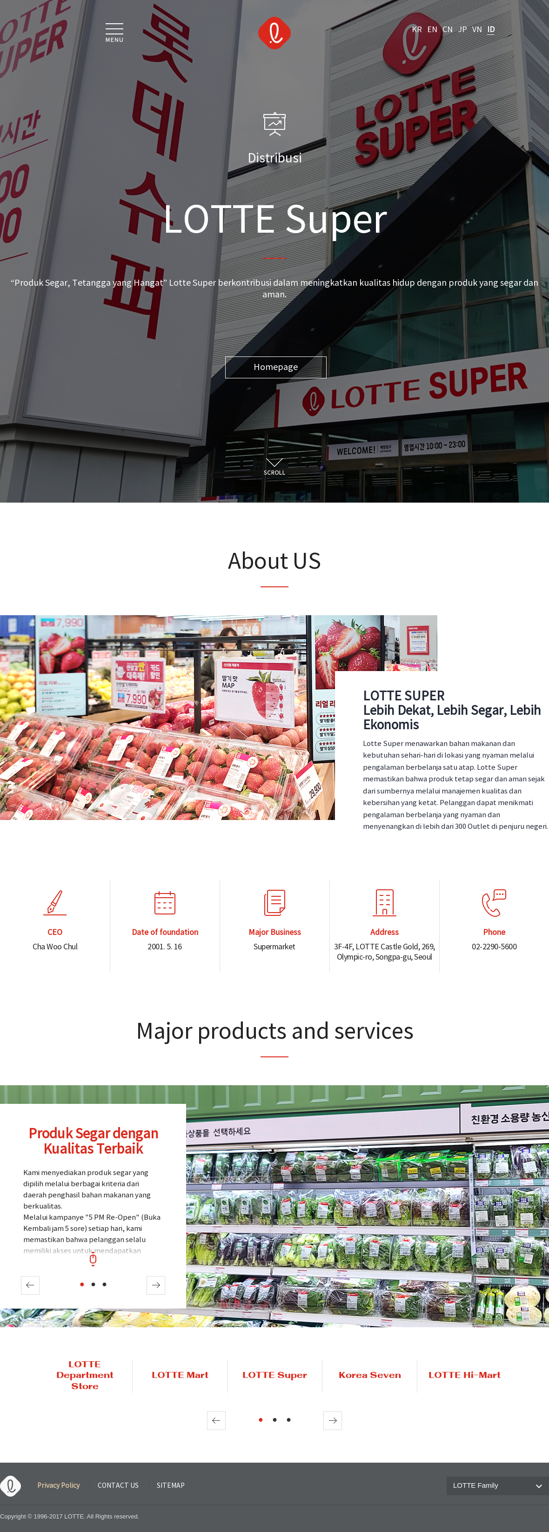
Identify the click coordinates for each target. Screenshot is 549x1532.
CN (447, 30)
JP (462, 30)
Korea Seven (370, 1375)
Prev (30, 1285)
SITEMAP (171, 1486)
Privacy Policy (58, 1486)
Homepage (276, 367)
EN (432, 30)
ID (491, 30)
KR (417, 30)
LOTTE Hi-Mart (464, 1375)
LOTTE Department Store (85, 1376)
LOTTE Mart (180, 1375)
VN (477, 30)
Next (156, 1285)
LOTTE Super (274, 1375)
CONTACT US (118, 1486)
